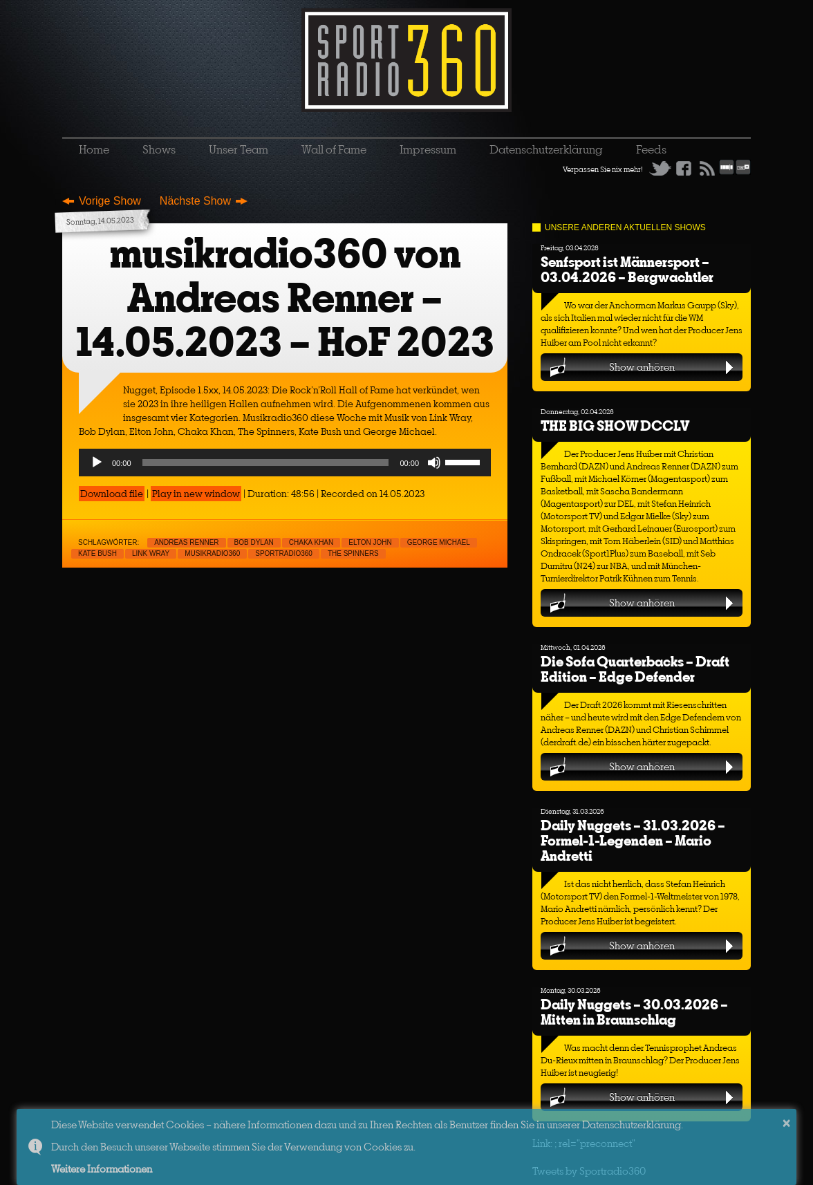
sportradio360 (283, 553)
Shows (159, 149)
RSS (707, 168)
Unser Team (238, 149)
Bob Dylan (254, 542)
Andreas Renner (186, 542)
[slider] (265, 462)
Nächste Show (195, 201)
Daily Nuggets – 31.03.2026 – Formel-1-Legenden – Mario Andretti (633, 840)
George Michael (438, 542)
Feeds (651, 149)
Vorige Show (110, 201)
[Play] (97, 462)
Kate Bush (97, 553)
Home (94, 149)
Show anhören (642, 367)
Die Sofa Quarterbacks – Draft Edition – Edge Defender (635, 669)
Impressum (428, 149)
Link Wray (150, 553)
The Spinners (353, 553)
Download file (111, 494)
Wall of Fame (333, 149)
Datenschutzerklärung (546, 149)
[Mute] (434, 462)
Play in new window (196, 494)
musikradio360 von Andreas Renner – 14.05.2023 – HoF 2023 (284, 297)
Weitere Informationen (101, 1168)
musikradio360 (212, 553)
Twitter (660, 168)
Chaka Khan (311, 542)
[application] (285, 462)
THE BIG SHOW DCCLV (615, 426)
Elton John (369, 542)
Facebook (683, 168)
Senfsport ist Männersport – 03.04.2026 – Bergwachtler (627, 269)
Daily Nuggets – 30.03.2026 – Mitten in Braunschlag (634, 1011)
